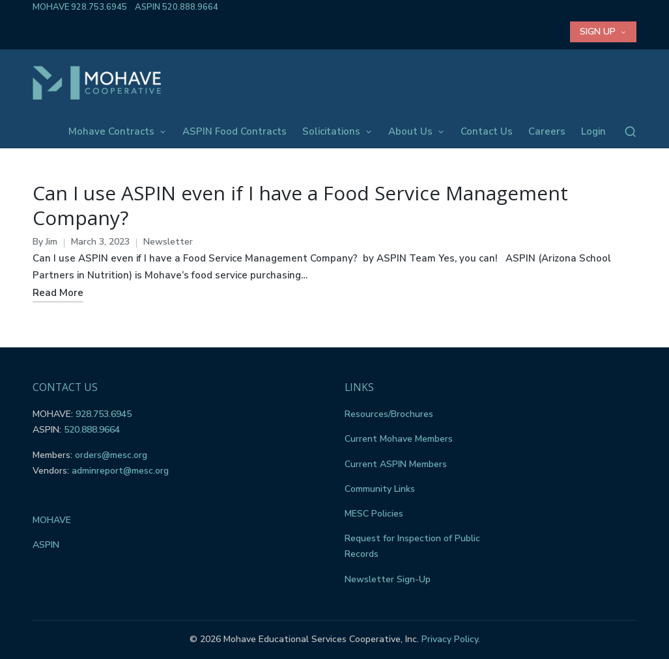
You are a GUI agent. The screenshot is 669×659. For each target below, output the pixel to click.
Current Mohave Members (399, 439)
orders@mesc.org (111, 455)
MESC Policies (374, 513)
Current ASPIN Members (396, 464)
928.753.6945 (99, 7)
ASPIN (46, 545)
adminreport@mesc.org (120, 470)
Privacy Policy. (450, 639)
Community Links (380, 489)
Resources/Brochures (389, 414)
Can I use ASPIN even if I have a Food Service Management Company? (300, 205)
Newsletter (168, 241)
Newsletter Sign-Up (388, 579)
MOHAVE (52, 520)
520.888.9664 (190, 7)
